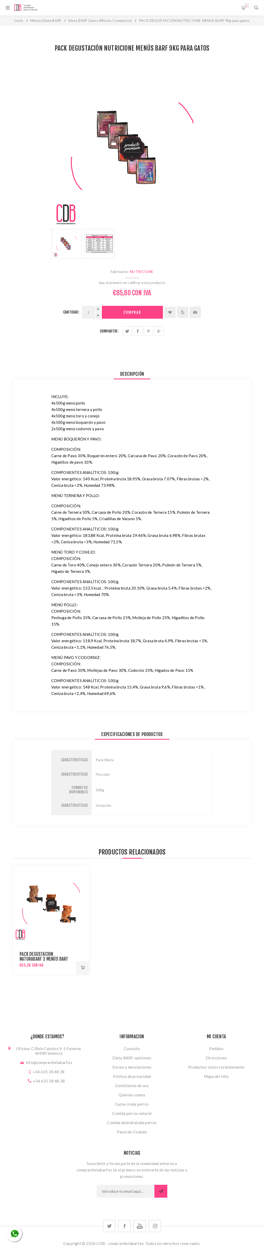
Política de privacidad (132, 1076)
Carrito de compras (247, 5)
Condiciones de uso (132, 1085)
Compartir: (109, 331)
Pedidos (216, 1048)
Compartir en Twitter (127, 331)
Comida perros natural (131, 1113)
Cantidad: (71, 312)
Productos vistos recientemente (216, 1067)
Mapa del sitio (216, 1076)
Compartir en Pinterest (148, 331)
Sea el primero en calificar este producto (132, 282)
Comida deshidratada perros (131, 1122)
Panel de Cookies (132, 1132)
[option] (66, 244)
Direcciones (216, 1058)
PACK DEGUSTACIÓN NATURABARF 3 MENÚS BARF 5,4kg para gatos (44, 959)
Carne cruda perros (132, 1104)
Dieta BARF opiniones (132, 1058)
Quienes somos (132, 1095)
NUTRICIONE (141, 271)
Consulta (132, 1048)
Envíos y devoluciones (131, 1067)
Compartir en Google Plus (159, 331)
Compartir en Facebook (138, 331)
